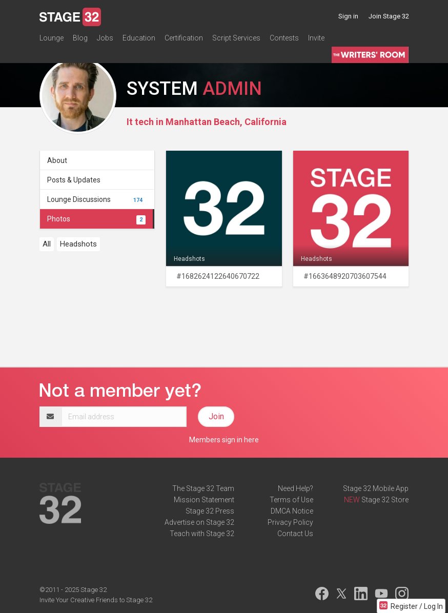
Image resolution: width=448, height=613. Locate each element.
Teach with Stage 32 (202, 533)
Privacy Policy (290, 522)
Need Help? (295, 488)
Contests (284, 38)
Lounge (51, 38)
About (57, 160)
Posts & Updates (73, 180)
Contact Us (295, 533)
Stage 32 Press (210, 511)
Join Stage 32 (389, 16)
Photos (96, 219)
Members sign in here (224, 440)
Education (139, 38)
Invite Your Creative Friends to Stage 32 (95, 600)
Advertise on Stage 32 (199, 522)
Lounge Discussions (96, 199)
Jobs (105, 38)
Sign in (348, 16)
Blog (80, 38)
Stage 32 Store (385, 500)
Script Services (236, 38)
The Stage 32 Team (203, 488)
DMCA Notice (292, 511)
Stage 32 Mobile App (376, 488)
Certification (184, 38)
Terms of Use (291, 500)
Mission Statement (204, 500)
